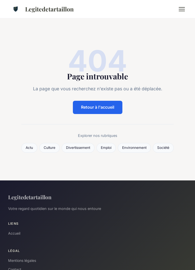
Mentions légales (22, 260)
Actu (29, 148)
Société (163, 148)
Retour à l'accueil (97, 107)
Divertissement (78, 148)
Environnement (134, 148)
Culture (49, 148)
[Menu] (182, 9)
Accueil (14, 233)
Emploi (106, 148)
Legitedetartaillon (41, 9)
